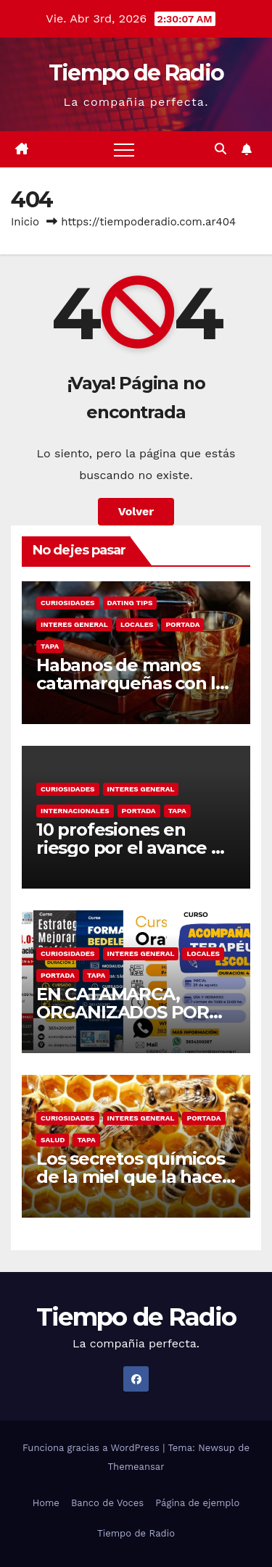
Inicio (25, 221)
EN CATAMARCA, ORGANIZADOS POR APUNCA (122, 1012)
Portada (182, 624)
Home (46, 1502)
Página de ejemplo (197, 1502)
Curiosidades (68, 603)
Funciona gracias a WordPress (92, 1447)
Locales (137, 624)
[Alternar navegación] (124, 149)
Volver (136, 511)
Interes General (74, 624)
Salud (53, 1140)
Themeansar (136, 1466)
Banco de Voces (107, 1502)
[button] (220, 149)
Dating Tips (130, 603)
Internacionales (75, 811)
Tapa (50, 646)
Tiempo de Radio (136, 72)
